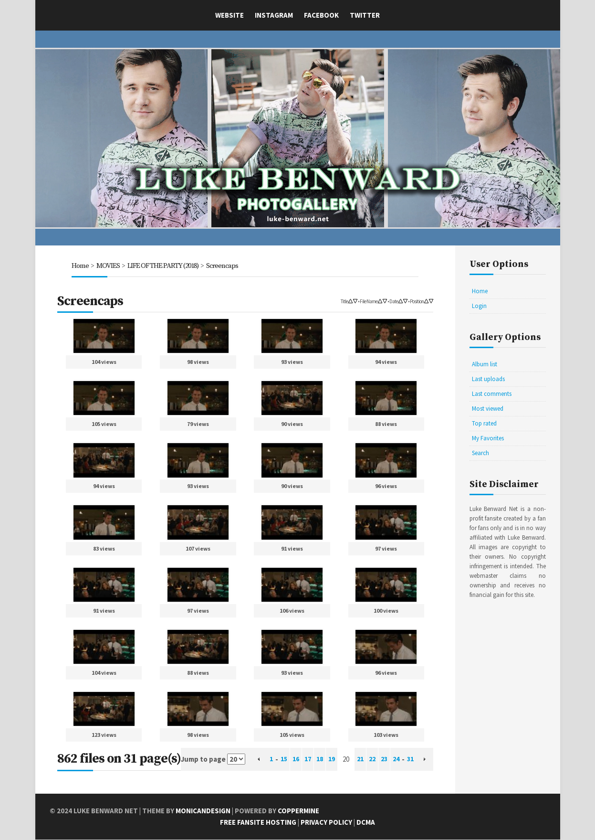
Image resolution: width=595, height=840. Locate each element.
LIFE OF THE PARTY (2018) (164, 265)
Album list (484, 364)
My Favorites (488, 438)
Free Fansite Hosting (258, 822)
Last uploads (488, 379)
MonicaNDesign (203, 811)
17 (305, 759)
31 (414, 759)
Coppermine (298, 811)
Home (80, 265)
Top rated (484, 423)
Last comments (491, 394)
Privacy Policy (326, 822)
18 (318, 759)
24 (399, 759)
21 (361, 759)
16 (292, 759)
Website (229, 15)
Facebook (321, 15)
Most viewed (487, 408)
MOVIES (108, 265)
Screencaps (226, 265)
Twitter (365, 15)
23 (386, 759)
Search (480, 453)
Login (479, 306)
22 (373, 759)
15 (279, 759)
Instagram (274, 15)
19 (331, 759)
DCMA (365, 822)
